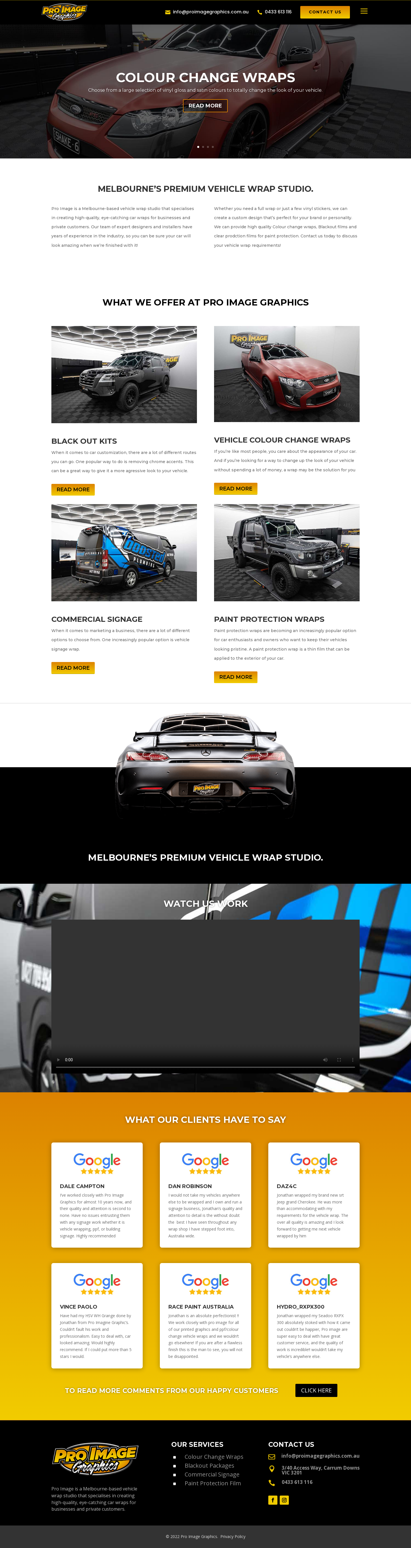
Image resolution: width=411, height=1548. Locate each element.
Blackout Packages (209, 1465)
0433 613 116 (278, 12)
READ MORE (205, 106)
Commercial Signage (212, 1474)
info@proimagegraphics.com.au (211, 12)
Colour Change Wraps (214, 1457)
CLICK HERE (316, 1390)
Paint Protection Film (213, 1483)
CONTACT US (325, 12)
